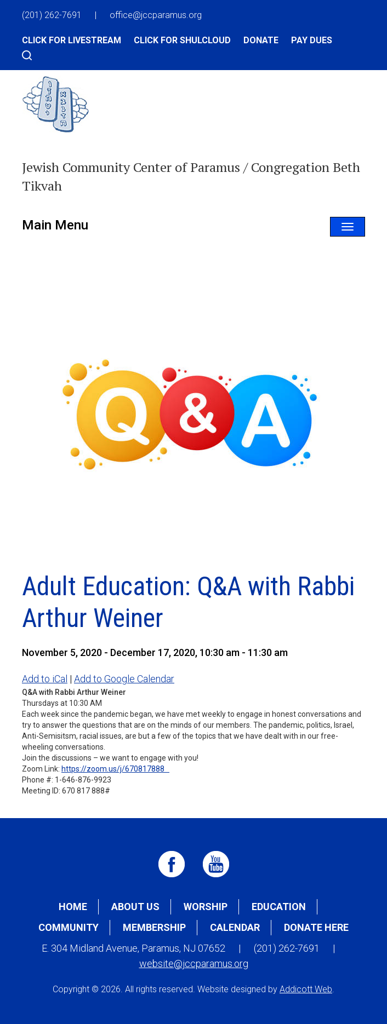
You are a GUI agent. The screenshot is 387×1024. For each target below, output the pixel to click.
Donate (260, 40)
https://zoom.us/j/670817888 (115, 768)
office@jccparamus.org (156, 15)
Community (68, 927)
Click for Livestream (71, 40)
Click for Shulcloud (182, 40)
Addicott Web (306, 989)
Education (279, 906)
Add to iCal (44, 678)
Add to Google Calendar (124, 678)
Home (73, 906)
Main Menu (55, 225)
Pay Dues (311, 40)
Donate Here (316, 927)
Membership (154, 927)
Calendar (235, 927)
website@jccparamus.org (193, 963)
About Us (135, 906)
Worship (205, 906)
